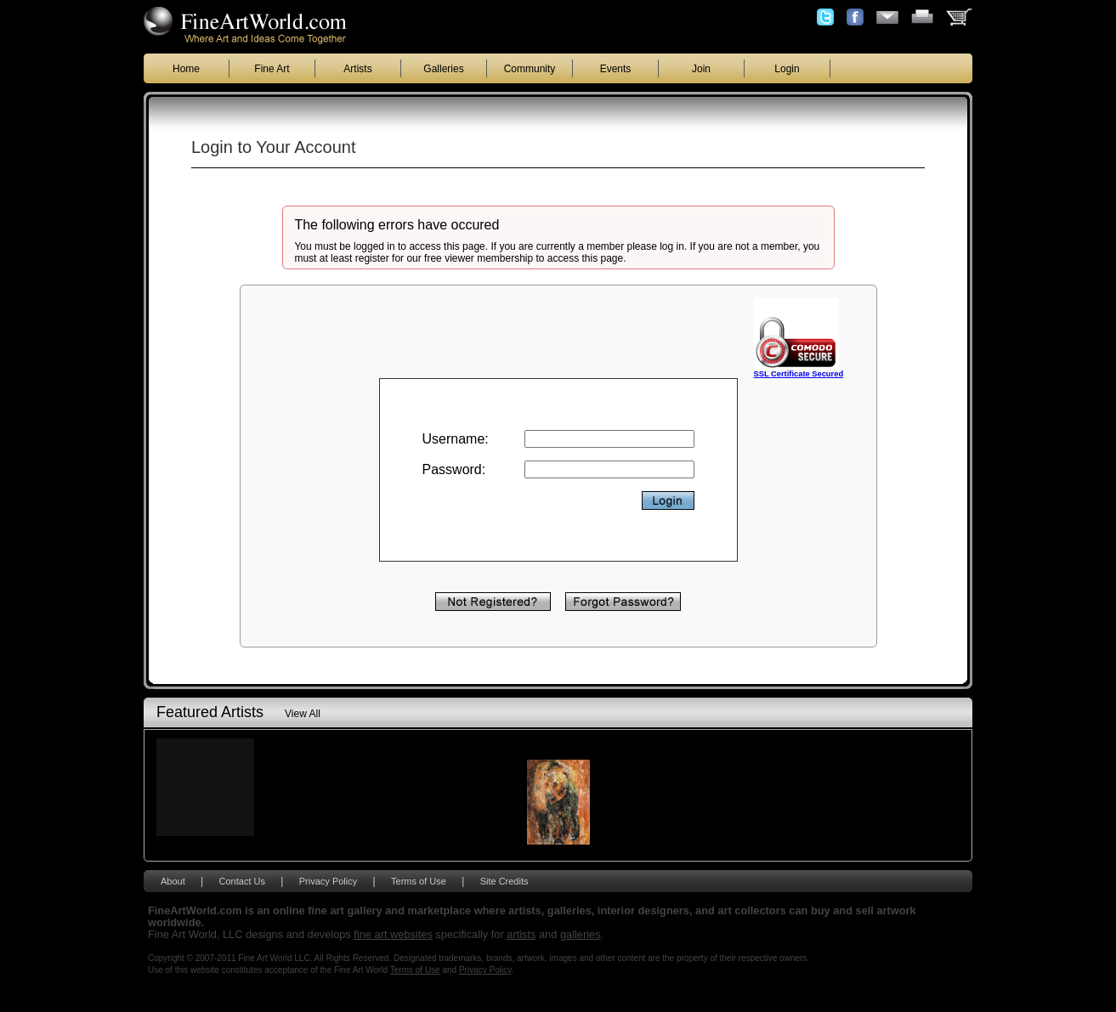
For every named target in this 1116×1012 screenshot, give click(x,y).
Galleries (443, 69)
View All (302, 714)
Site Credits (504, 881)
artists (521, 934)
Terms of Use (418, 881)
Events (616, 69)
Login (786, 69)
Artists (357, 69)
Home (186, 69)
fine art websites (393, 934)
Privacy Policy (328, 881)
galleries (580, 934)
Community (530, 69)
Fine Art (271, 69)
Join (701, 69)
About (173, 881)
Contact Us (242, 881)
